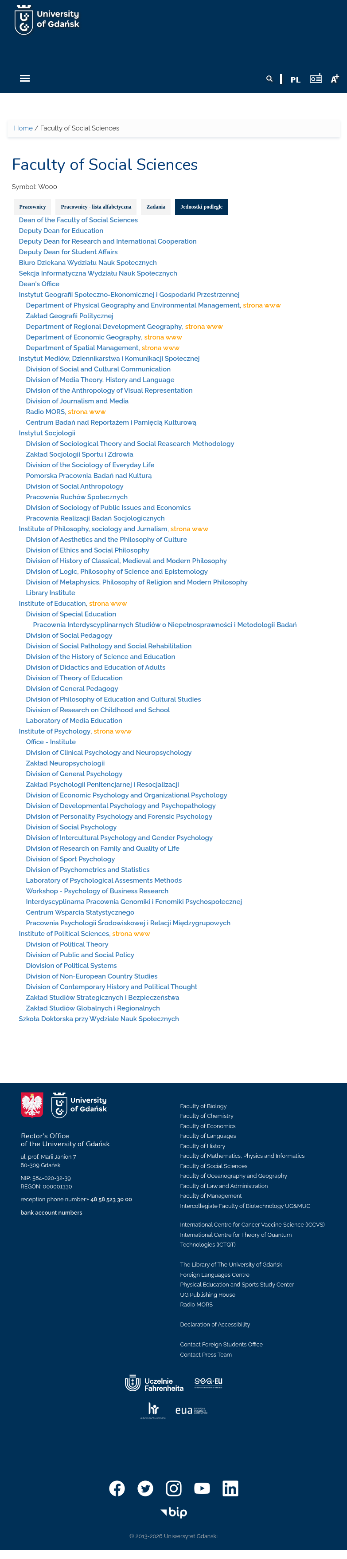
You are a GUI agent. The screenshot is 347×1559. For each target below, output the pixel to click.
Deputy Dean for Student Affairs (68, 252)
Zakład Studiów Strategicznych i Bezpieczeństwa (102, 998)
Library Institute (50, 593)
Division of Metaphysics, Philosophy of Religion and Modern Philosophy (137, 582)
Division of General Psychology (74, 774)
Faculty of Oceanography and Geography (234, 1175)
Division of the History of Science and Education (100, 657)
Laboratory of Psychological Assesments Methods (104, 880)
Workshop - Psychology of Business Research (97, 891)
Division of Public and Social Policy (80, 955)
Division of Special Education (71, 614)
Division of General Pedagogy (72, 689)
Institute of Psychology (55, 731)
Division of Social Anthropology (75, 486)
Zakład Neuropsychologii (65, 763)
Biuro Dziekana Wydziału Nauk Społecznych (88, 263)
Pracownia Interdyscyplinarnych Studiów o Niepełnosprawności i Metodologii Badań (165, 625)
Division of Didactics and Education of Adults (96, 667)
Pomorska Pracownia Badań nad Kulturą (89, 476)
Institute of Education (52, 604)
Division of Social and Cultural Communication (98, 369)
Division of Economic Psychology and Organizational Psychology (127, 795)
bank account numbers (51, 1212)
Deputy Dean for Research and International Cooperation (108, 241)
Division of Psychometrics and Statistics (88, 870)
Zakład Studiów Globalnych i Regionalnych (93, 1008)
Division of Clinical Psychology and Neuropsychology (109, 753)
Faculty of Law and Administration (224, 1186)
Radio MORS (45, 412)
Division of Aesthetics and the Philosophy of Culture (106, 540)
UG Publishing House (208, 1294)
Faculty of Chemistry (207, 1116)
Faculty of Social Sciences (214, 1166)
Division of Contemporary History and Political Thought (112, 987)
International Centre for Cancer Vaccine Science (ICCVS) (252, 1224)
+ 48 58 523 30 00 (109, 1199)
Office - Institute (51, 742)
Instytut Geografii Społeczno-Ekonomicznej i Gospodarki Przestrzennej (129, 295)
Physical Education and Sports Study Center (237, 1284)
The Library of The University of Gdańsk (231, 1264)
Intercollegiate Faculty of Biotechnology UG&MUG (245, 1206)
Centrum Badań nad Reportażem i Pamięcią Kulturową (111, 422)
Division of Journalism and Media (77, 401)
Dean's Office (39, 284)
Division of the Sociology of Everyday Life (90, 465)
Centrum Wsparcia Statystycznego (80, 912)
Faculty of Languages (208, 1136)
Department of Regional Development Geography (104, 327)
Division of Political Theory (67, 944)
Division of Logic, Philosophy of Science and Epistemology (117, 572)
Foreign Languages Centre (215, 1274)
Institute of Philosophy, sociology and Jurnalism (93, 529)
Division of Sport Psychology (70, 859)
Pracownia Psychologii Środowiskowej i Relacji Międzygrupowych (128, 923)
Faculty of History (203, 1146)
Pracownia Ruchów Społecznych (77, 497)
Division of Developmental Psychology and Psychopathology (121, 806)
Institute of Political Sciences (64, 934)
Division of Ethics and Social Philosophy (87, 550)
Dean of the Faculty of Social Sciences (78, 220)
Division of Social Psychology (71, 827)
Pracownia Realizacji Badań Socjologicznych (95, 518)
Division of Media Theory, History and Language (100, 380)
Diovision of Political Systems (71, 966)
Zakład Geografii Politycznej (70, 316)
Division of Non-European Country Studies (92, 976)
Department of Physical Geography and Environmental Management (133, 305)
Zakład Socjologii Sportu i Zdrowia (79, 454)
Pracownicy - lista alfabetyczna (96, 207)
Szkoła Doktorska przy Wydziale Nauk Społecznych (99, 1019)
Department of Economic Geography (83, 337)
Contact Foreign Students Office (221, 1344)
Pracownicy (32, 207)
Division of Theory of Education (74, 678)
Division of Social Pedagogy (69, 635)
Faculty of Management (211, 1195)
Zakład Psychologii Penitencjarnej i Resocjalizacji (102, 785)
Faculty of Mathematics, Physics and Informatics (242, 1155)
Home (23, 128)
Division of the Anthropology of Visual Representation (109, 391)
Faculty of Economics (208, 1126)
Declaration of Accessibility (215, 1324)
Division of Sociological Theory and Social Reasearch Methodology (130, 444)
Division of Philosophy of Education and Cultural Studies (113, 699)
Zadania (155, 207)
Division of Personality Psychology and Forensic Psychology (119, 817)
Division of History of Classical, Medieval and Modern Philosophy (126, 561)
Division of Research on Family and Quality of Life (102, 849)
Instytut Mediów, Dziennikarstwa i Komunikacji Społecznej (109, 359)
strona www (262, 305)
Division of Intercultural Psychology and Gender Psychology (119, 838)
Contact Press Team (206, 1354)
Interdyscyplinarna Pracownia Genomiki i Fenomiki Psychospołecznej (134, 902)
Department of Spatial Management (82, 348)
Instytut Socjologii (47, 433)
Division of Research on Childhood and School (98, 710)
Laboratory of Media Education (74, 721)
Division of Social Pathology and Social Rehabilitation (109, 646)
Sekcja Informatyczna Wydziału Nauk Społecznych (98, 273)
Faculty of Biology (203, 1106)
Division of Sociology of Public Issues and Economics (108, 508)
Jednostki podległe (201, 207)
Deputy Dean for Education (61, 231)
